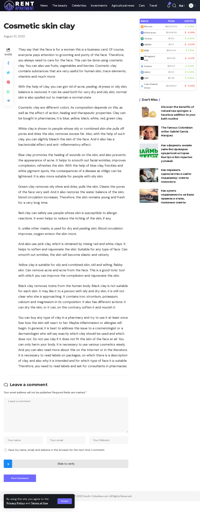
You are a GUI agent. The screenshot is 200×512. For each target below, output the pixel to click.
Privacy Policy (16, 503)
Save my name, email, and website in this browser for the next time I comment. (56, 450)
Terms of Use (39, 503)
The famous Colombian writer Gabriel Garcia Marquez (177, 131)
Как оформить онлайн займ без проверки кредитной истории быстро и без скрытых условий (176, 153)
